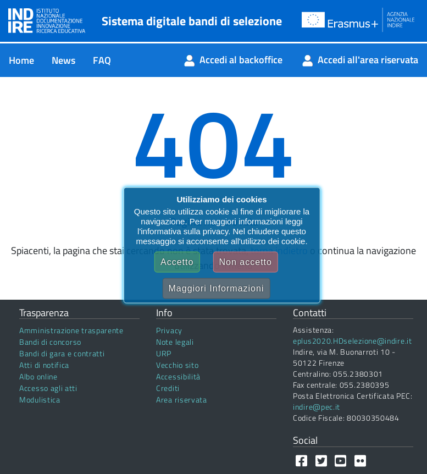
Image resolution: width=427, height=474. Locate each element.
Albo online (38, 376)
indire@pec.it (316, 406)
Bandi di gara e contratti (62, 353)
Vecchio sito (177, 365)
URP (163, 353)
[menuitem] (21, 60)
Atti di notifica (44, 365)
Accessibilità (178, 376)
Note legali (175, 342)
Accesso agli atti (48, 388)
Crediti (168, 388)
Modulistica (39, 399)
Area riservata (181, 399)
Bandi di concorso (50, 342)
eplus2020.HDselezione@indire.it (352, 340)
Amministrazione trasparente (71, 330)
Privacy (169, 330)
